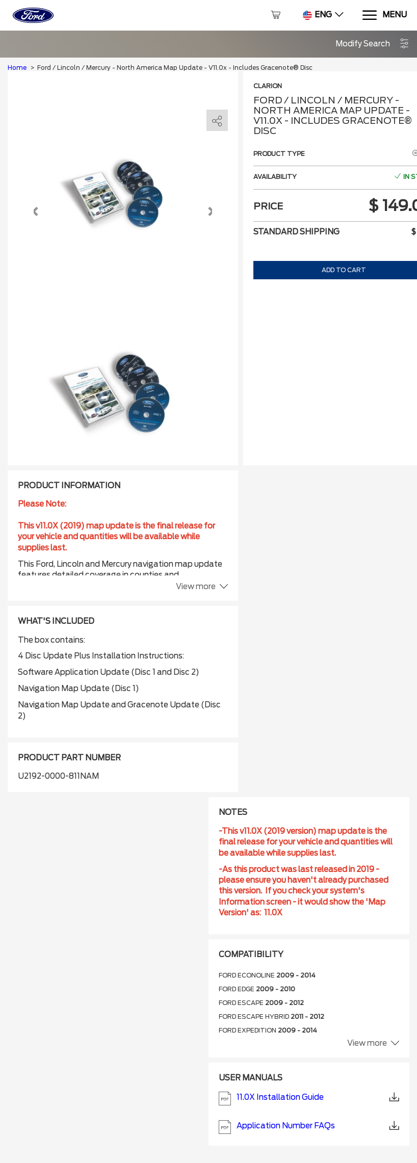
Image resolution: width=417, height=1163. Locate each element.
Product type (279, 153)
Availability (275, 176)
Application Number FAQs (309, 1127)
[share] (217, 120)
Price (268, 206)
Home (17, 67)
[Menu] (384, 15)
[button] (372, 44)
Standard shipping (296, 231)
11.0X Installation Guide (309, 1098)
